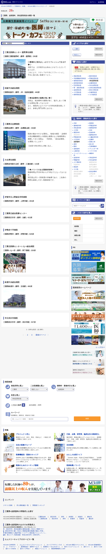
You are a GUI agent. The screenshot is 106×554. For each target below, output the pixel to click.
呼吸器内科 (93, 125)
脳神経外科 (93, 135)
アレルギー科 (93, 149)
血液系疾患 (77, 90)
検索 (87, 418)
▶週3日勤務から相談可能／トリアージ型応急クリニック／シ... (24, 533)
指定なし (77, 55)
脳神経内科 (77, 125)
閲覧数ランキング (39, 505)
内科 (75, 123)
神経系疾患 (77, 76)
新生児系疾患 (93, 90)
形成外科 (92, 132)
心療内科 (77, 151)
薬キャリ (87, 547)
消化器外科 (93, 157)
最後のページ (41, 335)
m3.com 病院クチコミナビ (75, 545)
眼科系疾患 (93, 76)
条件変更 (77, 218)
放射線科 (77, 149)
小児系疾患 (77, 92)
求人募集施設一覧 (23, 505)
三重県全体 (42, 517)
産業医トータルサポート (51, 547)
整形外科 (77, 132)
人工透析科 (77, 162)
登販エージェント (41, 548)
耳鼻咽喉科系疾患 (80, 78)
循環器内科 (93, 128)
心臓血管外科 (93, 137)
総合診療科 (93, 171)
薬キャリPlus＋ (25, 548)
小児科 (76, 130)
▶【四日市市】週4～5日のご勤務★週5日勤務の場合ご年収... (24, 531)
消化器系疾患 (93, 81)
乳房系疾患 (77, 85)
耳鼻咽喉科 (93, 146)
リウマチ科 (93, 151)
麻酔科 (91, 153)
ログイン (93, 2)
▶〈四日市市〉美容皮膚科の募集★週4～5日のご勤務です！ (23, 529)
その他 (76, 169)
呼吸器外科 (77, 137)
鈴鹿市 (71, 517)
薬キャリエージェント (71, 547)
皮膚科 (91, 139)
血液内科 (77, 157)
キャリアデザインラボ (54, 545)
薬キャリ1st (98, 547)
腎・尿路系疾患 (79, 88)
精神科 (91, 123)
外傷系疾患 (93, 92)
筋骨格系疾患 (78, 83)
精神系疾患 (77, 94)
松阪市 (80, 517)
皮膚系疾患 (93, 83)
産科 (75, 144)
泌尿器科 (77, 142)
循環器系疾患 (78, 81)
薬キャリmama (11, 548)
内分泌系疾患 (93, 85)
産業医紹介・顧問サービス (30, 547)
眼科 (75, 146)
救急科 (76, 167)
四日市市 (53, 517)
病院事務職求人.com (58, 548)
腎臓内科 (77, 160)
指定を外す (99, 48)
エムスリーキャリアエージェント (31, 545)
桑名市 (89, 517)
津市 (62, 517)
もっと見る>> (100, 347)
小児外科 (77, 139)
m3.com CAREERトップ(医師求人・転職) (13, 6)
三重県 (76, 49)
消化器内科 (77, 128)
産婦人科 (92, 142)
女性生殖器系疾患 (95, 88)
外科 (90, 130)
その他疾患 (93, 94)
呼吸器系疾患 (93, 78)
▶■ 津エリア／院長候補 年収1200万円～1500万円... (22, 535)
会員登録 (101, 2)
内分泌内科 (93, 160)
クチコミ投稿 (7, 505)
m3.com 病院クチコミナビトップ (37, 6)
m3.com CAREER (9, 545)
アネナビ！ (13, 547)
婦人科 (91, 144)
